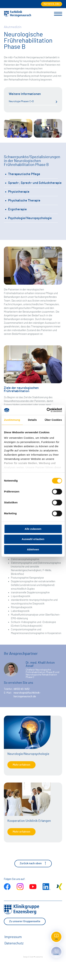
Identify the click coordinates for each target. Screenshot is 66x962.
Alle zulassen (33, 528)
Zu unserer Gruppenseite (24, 921)
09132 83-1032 (22, 689)
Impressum (13, 937)
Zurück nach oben (33, 863)
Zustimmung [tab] (12, 419)
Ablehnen (33, 549)
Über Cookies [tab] (53, 419)
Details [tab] (32, 419)
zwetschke (39, 957)
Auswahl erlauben (33, 539)
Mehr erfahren (21, 764)
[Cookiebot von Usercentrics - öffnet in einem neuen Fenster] (47, 410)
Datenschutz (14, 943)
